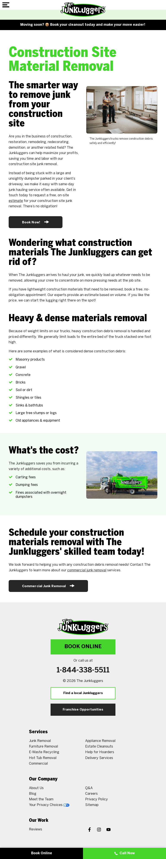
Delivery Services (99, 758)
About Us (36, 788)
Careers (91, 793)
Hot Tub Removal (42, 758)
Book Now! (35, 222)
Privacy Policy (96, 799)
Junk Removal (40, 741)
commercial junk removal (86, 570)
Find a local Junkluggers (83, 693)
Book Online (83, 646)
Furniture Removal (43, 746)
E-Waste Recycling (44, 752)
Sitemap (92, 805)
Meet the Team (41, 799)
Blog (32, 793)
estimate (16, 201)
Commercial (38, 763)
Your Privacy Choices (49, 805)
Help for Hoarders (99, 752)
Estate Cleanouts (99, 746)
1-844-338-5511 (83, 670)
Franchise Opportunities (83, 709)
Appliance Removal (100, 741)
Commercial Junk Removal (48, 586)
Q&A (89, 788)
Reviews (35, 829)
